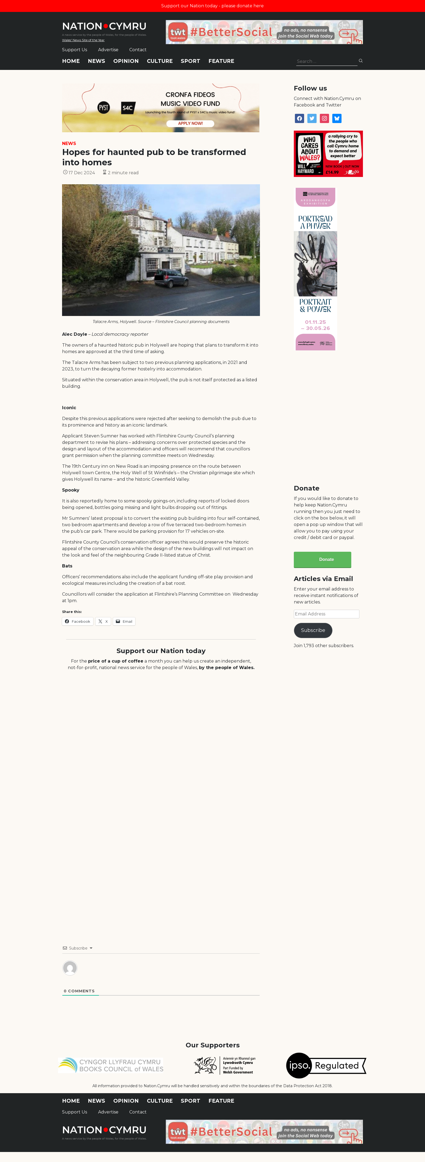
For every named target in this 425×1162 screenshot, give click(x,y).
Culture (160, 61)
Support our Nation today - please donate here (212, 5)
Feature (221, 61)
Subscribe (313, 630)
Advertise (108, 49)
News (96, 61)
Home (71, 61)
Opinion (126, 61)
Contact (138, 49)
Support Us (74, 49)
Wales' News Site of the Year (83, 40)
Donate (326, 559)
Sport (190, 61)
